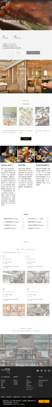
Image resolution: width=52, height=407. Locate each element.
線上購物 (41, 385)
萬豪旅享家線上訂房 (43, 380)
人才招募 (23, 397)
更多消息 (26, 139)
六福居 (27, 380)
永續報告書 (29, 397)
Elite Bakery (29, 389)
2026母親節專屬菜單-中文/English (14, 222)
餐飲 (2, 385)
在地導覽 (16, 384)
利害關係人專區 (16, 397)
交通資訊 (16, 382)
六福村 (27, 384)
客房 (2, 384)
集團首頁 (3, 397)
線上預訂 (41, 377)
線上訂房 (41, 382)
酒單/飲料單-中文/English (38, 228)
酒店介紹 (3, 382)
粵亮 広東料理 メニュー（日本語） (38, 219)
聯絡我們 (16, 377)
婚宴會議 (3, 387)
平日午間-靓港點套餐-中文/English (38, 225)
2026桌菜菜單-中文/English (14, 228)
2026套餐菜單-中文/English (14, 225)
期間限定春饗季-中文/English (38, 222)
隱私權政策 (9, 397)
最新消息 (3, 380)
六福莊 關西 (28, 382)
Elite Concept (29, 387)
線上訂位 (41, 384)
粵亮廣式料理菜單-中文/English (14, 219)
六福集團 (28, 377)
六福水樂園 (28, 385)
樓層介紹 (16, 380)
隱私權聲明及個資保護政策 (18, 404)
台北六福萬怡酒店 (5, 377)
